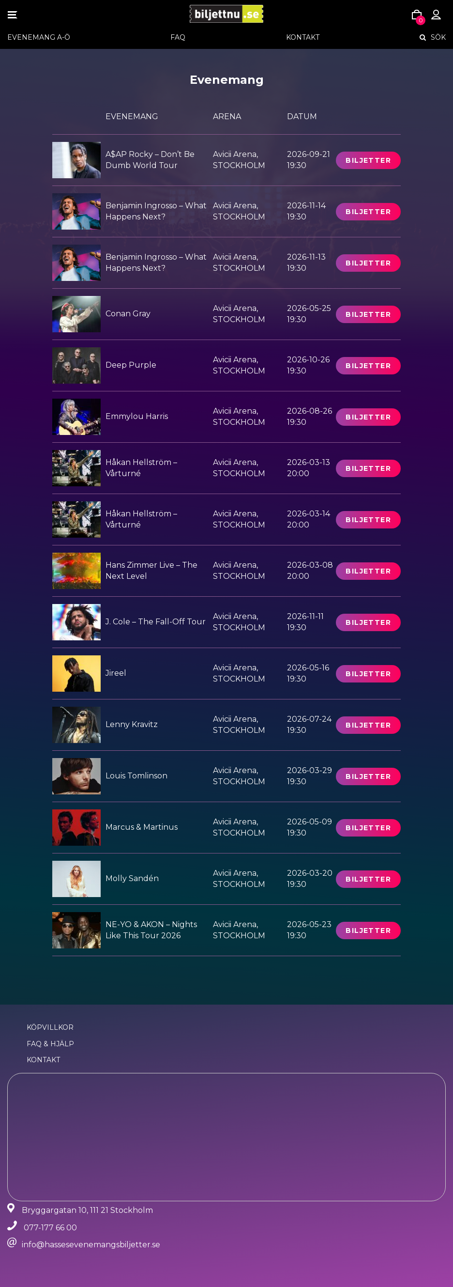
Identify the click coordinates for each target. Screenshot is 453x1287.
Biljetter (368, 160)
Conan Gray (128, 313)
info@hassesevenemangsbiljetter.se (91, 1244)
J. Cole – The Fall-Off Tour (156, 621)
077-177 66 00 (50, 1227)
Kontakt (302, 37)
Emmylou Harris (137, 416)
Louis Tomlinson (136, 775)
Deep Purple (131, 365)
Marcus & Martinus (142, 827)
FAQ (177, 37)
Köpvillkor (50, 1027)
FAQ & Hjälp (50, 1043)
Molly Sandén (132, 878)
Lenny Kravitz (132, 724)
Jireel (116, 673)
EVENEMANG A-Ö (38, 37)
